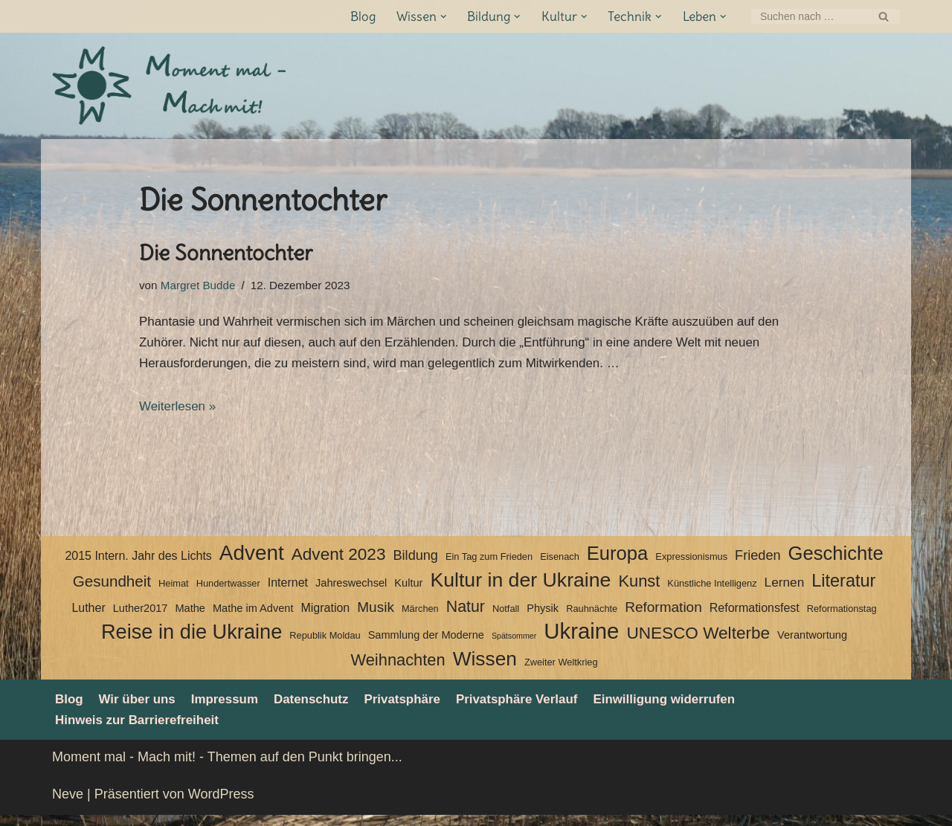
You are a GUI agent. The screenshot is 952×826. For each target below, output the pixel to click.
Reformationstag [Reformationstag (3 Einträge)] (842, 616)
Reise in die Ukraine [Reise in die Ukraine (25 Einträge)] (191, 641)
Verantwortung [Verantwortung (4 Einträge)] (812, 644)
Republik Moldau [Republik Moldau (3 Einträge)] (324, 644)
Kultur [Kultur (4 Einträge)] (408, 592)
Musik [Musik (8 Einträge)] (375, 615)
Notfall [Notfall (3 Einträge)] (505, 616)
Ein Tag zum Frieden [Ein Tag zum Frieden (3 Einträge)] (489, 565)
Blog (350, 16)
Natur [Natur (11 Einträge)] (465, 615)
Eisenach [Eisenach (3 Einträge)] (559, 565)
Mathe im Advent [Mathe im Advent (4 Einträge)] (253, 616)
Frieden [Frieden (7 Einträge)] (757, 564)
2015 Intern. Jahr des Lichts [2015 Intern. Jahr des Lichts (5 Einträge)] (138, 564)
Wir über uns (141, 708)
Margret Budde (202, 286)
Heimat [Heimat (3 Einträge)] (173, 592)
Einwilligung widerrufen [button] (697, 708)
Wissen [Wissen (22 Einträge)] (485, 667)
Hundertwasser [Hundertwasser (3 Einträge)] (228, 592)
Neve (67, 805)
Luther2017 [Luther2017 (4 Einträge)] (140, 616)
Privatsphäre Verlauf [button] (541, 708)
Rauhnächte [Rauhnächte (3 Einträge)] (591, 616)
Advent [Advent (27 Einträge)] (251, 562)
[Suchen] (808, 16)
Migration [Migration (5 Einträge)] (325, 616)
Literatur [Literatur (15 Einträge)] (843, 589)
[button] (433, 16)
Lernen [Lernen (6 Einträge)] (785, 591)
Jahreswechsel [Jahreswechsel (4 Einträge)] (351, 592)
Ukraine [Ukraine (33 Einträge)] (581, 640)
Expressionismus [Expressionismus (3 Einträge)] (691, 565)
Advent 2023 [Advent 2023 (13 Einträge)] (339, 563)
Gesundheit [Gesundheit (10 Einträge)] (112, 589)
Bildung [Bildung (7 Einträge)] (415, 564)
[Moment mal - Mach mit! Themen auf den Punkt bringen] (171, 86)
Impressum (233, 708)
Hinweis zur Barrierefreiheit (142, 730)
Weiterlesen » (180, 414)
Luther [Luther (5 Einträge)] (88, 616)
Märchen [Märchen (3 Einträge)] (420, 616)
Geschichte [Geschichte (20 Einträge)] (836, 562)
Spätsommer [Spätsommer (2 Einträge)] (514, 644)
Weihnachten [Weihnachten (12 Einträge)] (397, 668)
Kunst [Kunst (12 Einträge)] (639, 590)
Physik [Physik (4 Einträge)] (543, 616)
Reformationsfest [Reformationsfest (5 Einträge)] (755, 616)
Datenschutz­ (324, 708)
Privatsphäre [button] (420, 708)
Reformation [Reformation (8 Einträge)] (663, 615)
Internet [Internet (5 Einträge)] (288, 591)
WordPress (221, 805)
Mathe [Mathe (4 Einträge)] (190, 616)
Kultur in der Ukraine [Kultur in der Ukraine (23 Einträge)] (520, 589)
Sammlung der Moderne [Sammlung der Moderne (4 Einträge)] (426, 644)
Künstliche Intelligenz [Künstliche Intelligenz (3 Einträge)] (711, 592)
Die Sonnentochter (225, 252)
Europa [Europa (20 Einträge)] (618, 562)
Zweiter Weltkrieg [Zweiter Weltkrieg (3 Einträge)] (561, 671)
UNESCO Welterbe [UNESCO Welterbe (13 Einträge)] (698, 642)
